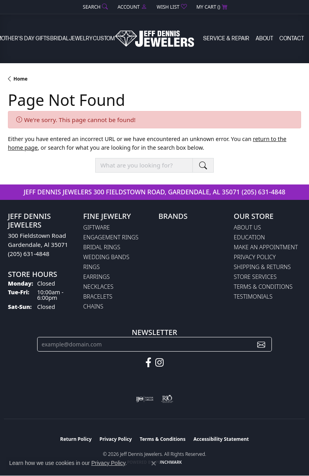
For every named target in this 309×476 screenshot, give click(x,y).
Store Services (255, 276)
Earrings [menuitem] (96, 276)
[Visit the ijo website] (145, 399)
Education (249, 237)
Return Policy (76, 439)
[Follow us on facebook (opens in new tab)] (148, 362)
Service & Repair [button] (226, 38)
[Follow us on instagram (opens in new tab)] (159, 362)
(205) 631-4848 (263, 192)
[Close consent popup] (153, 463)
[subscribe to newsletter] (261, 344)
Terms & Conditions (263, 286)
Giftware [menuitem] (96, 227)
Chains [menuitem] (93, 306)
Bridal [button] (59, 38)
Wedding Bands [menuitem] (106, 257)
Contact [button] (291, 38)
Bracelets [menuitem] (98, 296)
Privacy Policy (255, 257)
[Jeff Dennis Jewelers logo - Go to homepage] (154, 38)
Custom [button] (104, 38)
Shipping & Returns (262, 267)
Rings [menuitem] (91, 267)
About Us (247, 227)
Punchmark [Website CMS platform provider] (169, 462)
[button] (94, 7)
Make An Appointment (266, 247)
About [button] (264, 38)
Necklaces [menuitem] (98, 286)
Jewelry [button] (80, 38)
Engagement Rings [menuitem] (111, 237)
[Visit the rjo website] (167, 399)
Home (20, 78)
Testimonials (253, 296)
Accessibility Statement (221, 439)
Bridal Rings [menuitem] (102, 247)
